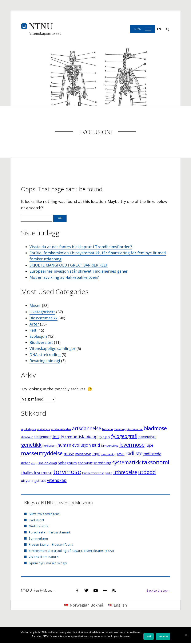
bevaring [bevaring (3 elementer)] (120, 429)
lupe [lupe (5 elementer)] (149, 445)
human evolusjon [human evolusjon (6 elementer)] (74, 445)
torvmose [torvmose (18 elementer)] (67, 472)
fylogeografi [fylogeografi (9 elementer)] (124, 436)
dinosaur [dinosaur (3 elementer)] (27, 437)
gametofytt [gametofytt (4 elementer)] (147, 436)
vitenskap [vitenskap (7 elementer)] (57, 480)
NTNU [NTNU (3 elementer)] (120, 454)
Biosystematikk (43, 317)
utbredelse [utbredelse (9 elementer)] (125, 472)
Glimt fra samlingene (44, 514)
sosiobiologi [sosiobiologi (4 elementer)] (47, 463)
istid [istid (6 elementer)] (96, 445)
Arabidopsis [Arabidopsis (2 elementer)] (43, 429)
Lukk (148, 636)
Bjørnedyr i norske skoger (48, 563)
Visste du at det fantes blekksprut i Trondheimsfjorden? (80, 246)
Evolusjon (38, 336)
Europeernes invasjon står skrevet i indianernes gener (78, 271)
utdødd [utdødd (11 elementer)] (147, 472)
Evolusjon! (95, 132)
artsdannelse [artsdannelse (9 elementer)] (86, 428)
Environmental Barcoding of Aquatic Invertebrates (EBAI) (71, 551)
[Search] (167, 29)
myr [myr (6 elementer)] (96, 454)
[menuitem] (84, 605)
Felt (32, 330)
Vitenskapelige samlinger (52, 348)
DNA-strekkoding (45, 354)
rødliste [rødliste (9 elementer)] (134, 453)
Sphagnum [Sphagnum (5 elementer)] (67, 462)
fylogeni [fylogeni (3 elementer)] (104, 437)
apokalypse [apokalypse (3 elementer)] (28, 429)
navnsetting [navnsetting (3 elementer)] (108, 454)
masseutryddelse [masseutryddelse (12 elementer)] (42, 453)
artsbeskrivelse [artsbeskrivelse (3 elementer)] (61, 429)
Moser (35, 305)
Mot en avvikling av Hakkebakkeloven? (64, 277)
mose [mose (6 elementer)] (69, 454)
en (159, 29)
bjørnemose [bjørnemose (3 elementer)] (135, 429)
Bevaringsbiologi (44, 360)
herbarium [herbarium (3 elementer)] (49, 445)
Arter (34, 324)
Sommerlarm (38, 538)
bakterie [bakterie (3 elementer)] (107, 429)
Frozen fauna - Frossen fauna (51, 545)
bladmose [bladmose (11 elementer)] (155, 428)
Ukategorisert (42, 311)
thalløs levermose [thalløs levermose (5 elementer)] (36, 472)
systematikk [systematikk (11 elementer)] (126, 462)
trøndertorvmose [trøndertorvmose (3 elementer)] (93, 473)
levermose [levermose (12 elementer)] (131, 444)
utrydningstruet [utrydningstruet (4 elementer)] (33, 480)
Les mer (163, 636)
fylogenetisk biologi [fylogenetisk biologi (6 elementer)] (79, 436)
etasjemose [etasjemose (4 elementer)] (42, 436)
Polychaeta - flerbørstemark (50, 532)
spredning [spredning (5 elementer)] (102, 462)
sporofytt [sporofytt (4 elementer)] (85, 463)
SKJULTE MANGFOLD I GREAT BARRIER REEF (68, 265)
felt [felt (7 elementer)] (55, 436)
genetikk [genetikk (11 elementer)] (31, 444)
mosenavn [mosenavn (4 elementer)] (83, 454)
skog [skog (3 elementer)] (34, 463)
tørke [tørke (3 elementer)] (109, 473)
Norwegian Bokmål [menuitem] (87, 605)
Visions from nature (43, 557)
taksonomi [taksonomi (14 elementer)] (155, 462)
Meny (137, 29)
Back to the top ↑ (158, 590)
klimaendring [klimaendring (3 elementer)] (109, 445)
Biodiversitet (41, 342)
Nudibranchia (38, 526)
